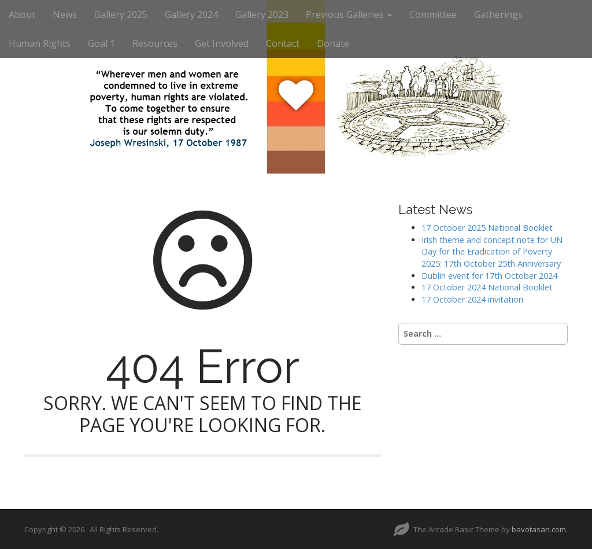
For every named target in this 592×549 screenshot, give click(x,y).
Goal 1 (101, 43)
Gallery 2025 (120, 14)
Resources (154, 43)
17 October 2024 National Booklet (487, 287)
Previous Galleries (349, 14)
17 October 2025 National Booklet (487, 227)
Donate (333, 43)
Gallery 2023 (261, 14)
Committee (433, 14)
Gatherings (498, 14)
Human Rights (40, 43)
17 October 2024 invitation (472, 299)
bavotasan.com (539, 529)
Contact (282, 43)
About (22, 14)
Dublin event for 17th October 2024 (489, 275)
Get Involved (222, 43)
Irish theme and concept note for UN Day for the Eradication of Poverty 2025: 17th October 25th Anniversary (492, 251)
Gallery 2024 (191, 14)
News (65, 14)
